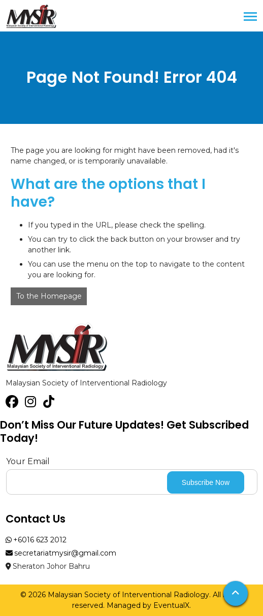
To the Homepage (49, 296)
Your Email (28, 461)
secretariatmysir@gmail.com (61, 553)
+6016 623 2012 (36, 539)
